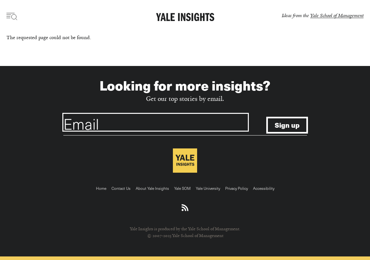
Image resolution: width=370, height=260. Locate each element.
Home (101, 188)
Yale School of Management (337, 15)
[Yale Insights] (185, 17)
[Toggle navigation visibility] (12, 16)
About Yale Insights (152, 188)
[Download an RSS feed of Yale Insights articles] (185, 208)
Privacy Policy (236, 188)
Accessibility (263, 188)
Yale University (208, 188)
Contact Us (121, 188)
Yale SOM (182, 188)
